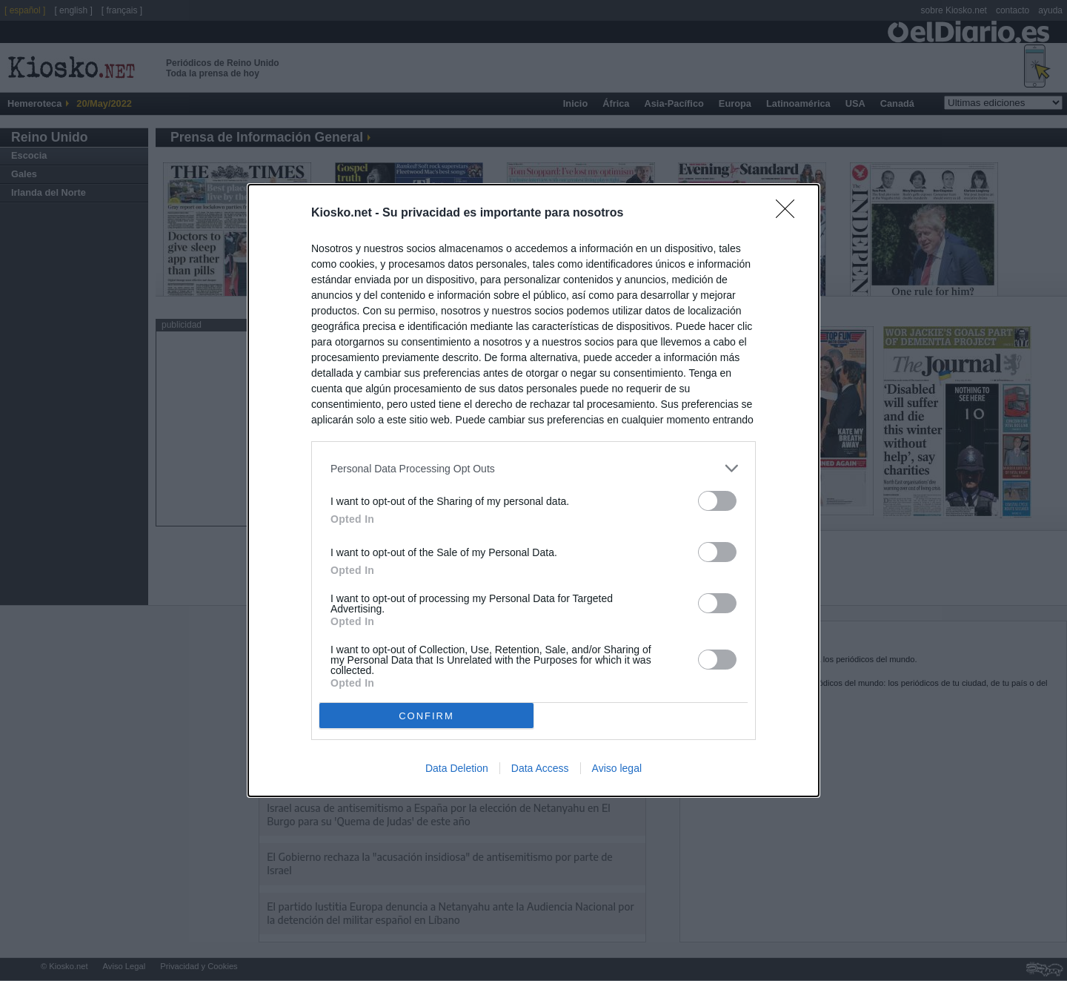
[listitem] (533, 468)
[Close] (790, 213)
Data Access (540, 768)
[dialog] (533, 490)
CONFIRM (426, 715)
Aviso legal (617, 768)
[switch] (717, 501)
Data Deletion (456, 768)
